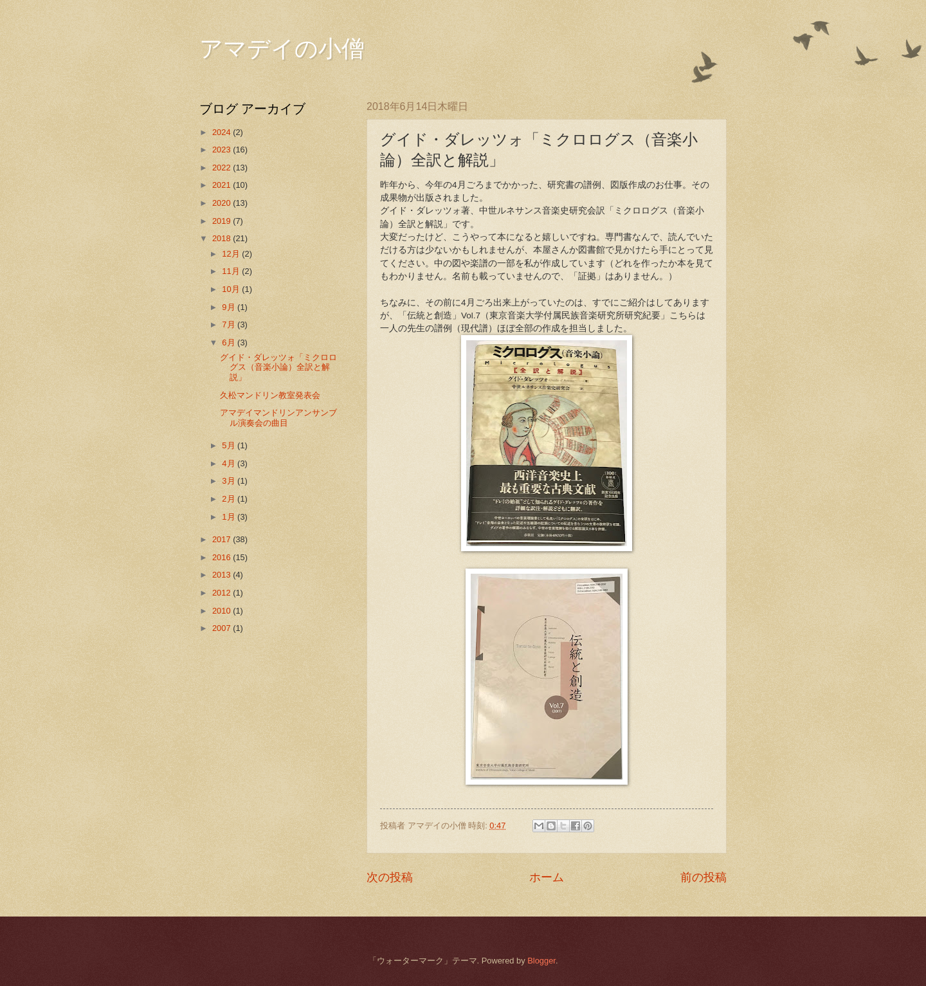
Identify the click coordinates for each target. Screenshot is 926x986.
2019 (222, 221)
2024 (222, 132)
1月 (229, 517)
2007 (222, 628)
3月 (229, 481)
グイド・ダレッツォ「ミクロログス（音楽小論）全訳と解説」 (278, 367)
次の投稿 (390, 877)
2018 (222, 238)
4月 (229, 463)
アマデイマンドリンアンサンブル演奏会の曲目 (278, 417)
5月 (229, 445)
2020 (222, 203)
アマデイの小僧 (282, 49)
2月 (229, 499)
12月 (232, 254)
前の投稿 (703, 877)
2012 (222, 593)
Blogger (541, 960)
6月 (229, 342)
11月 (232, 271)
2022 (222, 167)
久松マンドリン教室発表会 (270, 395)
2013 (222, 575)
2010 (222, 611)
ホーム (546, 877)
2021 (222, 185)
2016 (222, 557)
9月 (229, 307)
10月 (232, 289)
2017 (222, 539)
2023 (222, 149)
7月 (229, 324)
